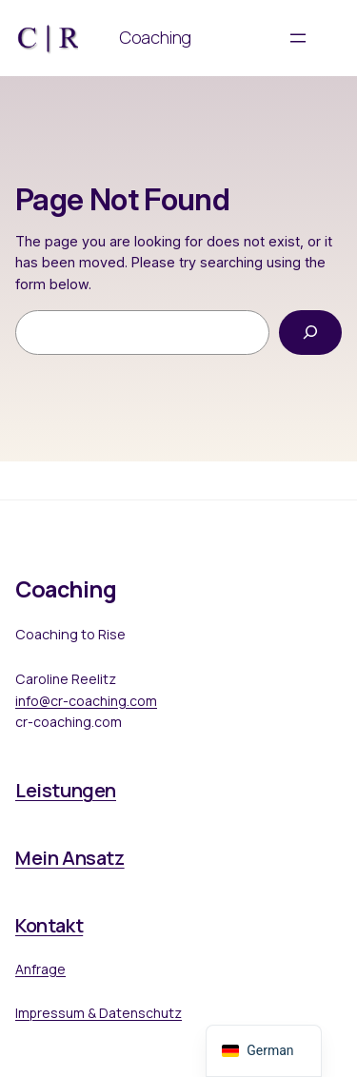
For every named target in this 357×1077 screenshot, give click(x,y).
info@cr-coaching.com (86, 701)
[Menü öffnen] (298, 38)
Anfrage (40, 969)
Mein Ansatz (70, 858)
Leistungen (65, 790)
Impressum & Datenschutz (98, 1013)
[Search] (310, 332)
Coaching (155, 37)
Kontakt (49, 925)
